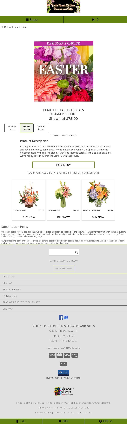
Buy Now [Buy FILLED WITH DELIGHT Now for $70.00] (98, 217)
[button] (63, 373)
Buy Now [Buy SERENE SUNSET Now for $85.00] (29, 217)
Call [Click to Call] (21, 421)
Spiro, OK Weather (48, 408)
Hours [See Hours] (106, 421)
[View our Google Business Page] (66, 318)
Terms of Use (84, 412)
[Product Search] (64, 252)
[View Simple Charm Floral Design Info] (63, 194)
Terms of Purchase (64, 412)
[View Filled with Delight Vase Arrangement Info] (98, 194)
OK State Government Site (74, 408)
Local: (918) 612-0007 (63, 341)
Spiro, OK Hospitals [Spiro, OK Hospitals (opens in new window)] (57, 403)
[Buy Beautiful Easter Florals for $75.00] (63, 165)
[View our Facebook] (61, 318)
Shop (32, 19)
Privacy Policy (43, 412)
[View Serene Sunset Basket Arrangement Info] (29, 195)
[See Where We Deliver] (63, 268)
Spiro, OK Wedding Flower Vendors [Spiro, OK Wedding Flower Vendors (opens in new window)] (91, 403)
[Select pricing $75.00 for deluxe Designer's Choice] (26, 128)
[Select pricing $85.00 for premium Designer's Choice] (41, 128)
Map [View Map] (63, 421)
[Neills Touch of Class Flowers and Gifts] (63, 12)
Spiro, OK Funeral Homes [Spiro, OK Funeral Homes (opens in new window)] (30, 403)
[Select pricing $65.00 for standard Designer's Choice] (12, 128)
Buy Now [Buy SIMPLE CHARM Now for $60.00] (63, 217)
